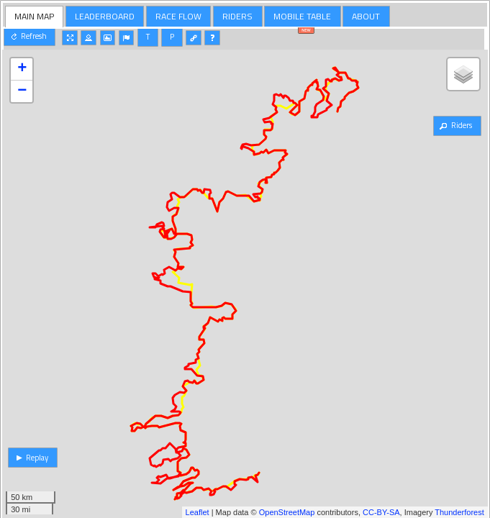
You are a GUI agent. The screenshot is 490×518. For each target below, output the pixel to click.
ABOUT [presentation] (366, 16)
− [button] (22, 91)
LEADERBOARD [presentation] (105, 16)
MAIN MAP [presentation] (34, 16)
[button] (29, 36)
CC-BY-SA (381, 512)
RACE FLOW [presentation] (178, 16)
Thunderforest (459, 512)
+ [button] (22, 69)
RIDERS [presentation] (237, 16)
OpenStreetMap (287, 512)
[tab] (34, 16)
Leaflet (197, 512)
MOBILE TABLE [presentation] (302, 16)
